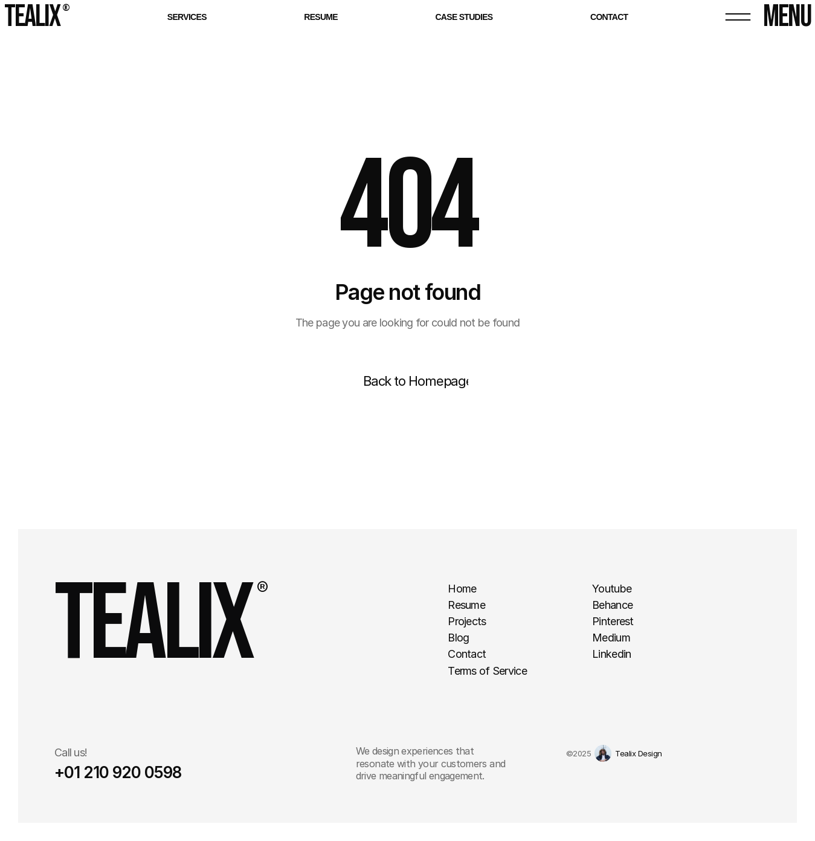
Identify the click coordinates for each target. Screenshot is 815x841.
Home (462, 588)
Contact (609, 17)
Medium (611, 637)
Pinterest (613, 621)
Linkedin (611, 654)
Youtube (611, 588)
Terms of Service (487, 670)
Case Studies (463, 17)
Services (187, 17)
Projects (467, 621)
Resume (321, 17)
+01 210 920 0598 (117, 772)
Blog (458, 637)
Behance (612, 605)
